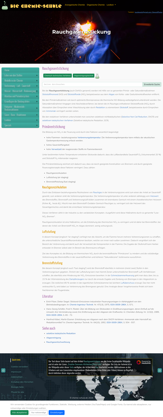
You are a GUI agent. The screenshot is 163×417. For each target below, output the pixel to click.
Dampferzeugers (76, 279)
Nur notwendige (38, 412)
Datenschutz (17, 376)
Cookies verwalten (19, 366)
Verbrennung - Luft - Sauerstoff (21, 86)
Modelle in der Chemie (21, 80)
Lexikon (21, 120)
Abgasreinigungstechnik (83, 75)
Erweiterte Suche (152, 84)
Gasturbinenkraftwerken (140, 94)
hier (97, 367)
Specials (21, 125)
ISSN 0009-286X (118, 304)
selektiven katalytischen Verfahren (57, 120)
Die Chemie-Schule (36, 5)
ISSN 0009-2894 (54, 315)
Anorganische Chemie (75, 4)
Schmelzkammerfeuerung (122, 275)
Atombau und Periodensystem (21, 96)
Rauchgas (97, 192)
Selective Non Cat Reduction (134, 116)
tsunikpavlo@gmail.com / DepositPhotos (148, 12)
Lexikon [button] (110, 4)
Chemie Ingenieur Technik (81, 304)
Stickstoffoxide (74, 94)
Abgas (111, 94)
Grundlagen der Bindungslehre (21, 101)
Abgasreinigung (53, 337)
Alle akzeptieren (19, 412)
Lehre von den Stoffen (21, 75)
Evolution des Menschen (22, 382)
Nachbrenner (48, 290)
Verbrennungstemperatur (89, 137)
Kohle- (122, 94)
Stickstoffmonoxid (50, 94)
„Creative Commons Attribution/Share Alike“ (84, 364)
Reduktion (100, 107)
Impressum (16, 371)
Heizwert (154, 196)
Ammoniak (51, 111)
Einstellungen (56, 412)
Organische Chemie (96, 4)
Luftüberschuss (127, 282)
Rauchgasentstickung (92, 361)
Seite (72, 367)
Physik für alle (17, 392)
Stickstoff (124, 107)
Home (6, 70)
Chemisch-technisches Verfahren (57, 75)
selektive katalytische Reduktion (61, 333)
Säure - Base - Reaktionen (21, 115)
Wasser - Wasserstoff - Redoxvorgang (21, 91)
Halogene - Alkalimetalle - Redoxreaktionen (21, 108)
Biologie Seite (17, 387)
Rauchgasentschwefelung (58, 342)
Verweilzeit (56, 149)
